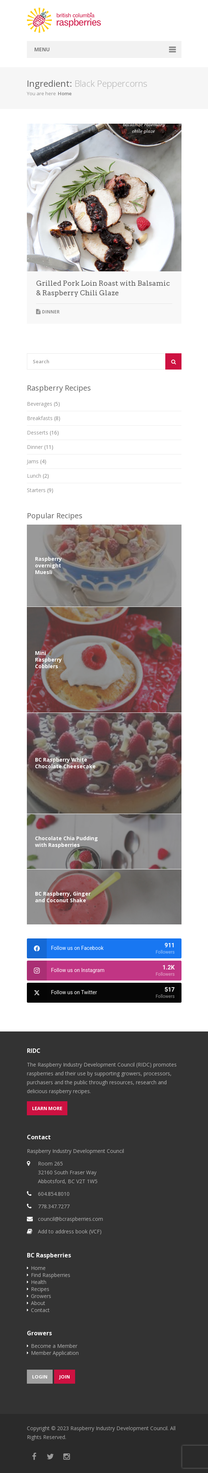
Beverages (43, 403)
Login (39, 1376)
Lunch (38, 475)
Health (38, 1281)
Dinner (51, 312)
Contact (40, 1310)
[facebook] (104, 948)
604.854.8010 (54, 1193)
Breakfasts (43, 418)
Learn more (47, 1108)
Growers (41, 1295)
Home (65, 93)
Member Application (55, 1352)
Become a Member (54, 1345)
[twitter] (104, 993)
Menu (42, 49)
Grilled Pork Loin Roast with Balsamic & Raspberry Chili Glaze (103, 288)
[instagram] (104, 971)
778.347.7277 (54, 1206)
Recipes (40, 1288)
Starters (40, 490)
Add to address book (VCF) (70, 1231)
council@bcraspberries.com (70, 1218)
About (38, 1303)
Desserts (43, 432)
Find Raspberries (50, 1274)
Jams (36, 461)
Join (64, 1376)
